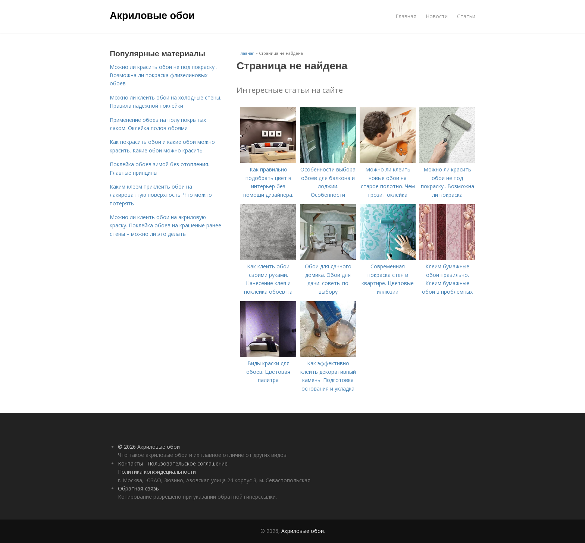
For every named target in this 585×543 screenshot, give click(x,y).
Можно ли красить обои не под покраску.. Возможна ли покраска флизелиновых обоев (163, 75)
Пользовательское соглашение (187, 463)
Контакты (130, 463)
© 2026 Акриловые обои (149, 446)
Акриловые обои (152, 15)
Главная (405, 16)
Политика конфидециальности (157, 471)
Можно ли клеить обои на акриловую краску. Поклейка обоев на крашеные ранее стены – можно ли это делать (165, 225)
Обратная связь (138, 488)
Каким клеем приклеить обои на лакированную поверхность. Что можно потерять (161, 195)
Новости (437, 16)
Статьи (466, 16)
